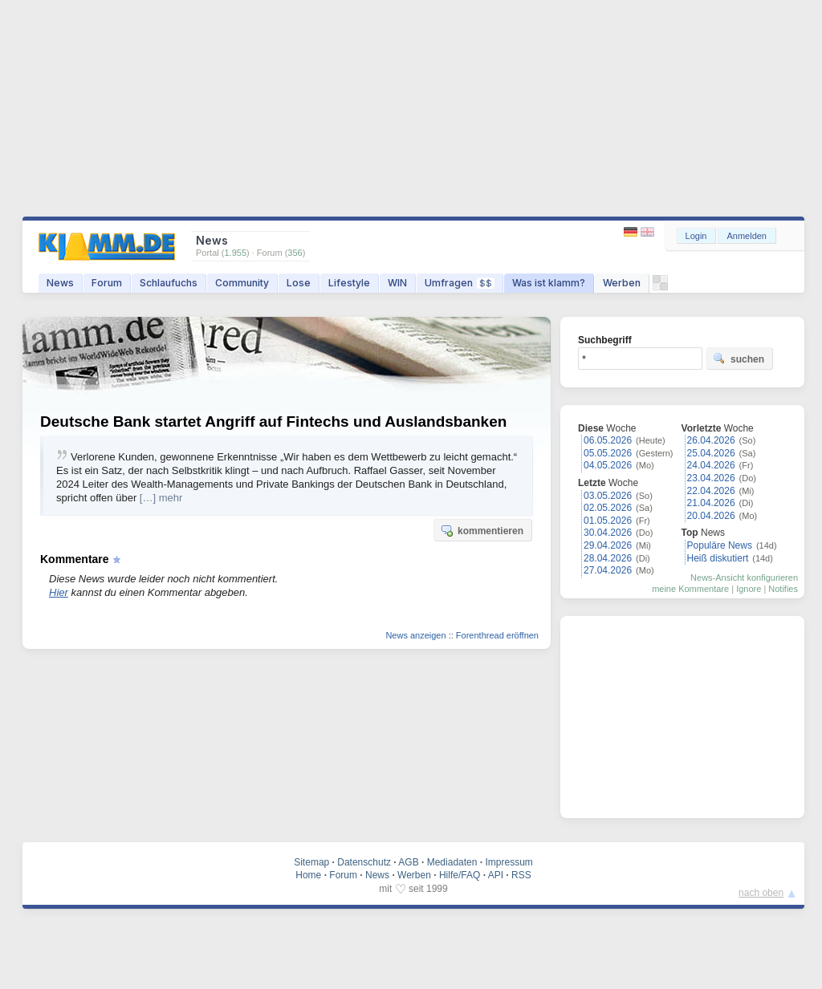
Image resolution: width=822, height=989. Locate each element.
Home (308, 875)
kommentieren (481, 530)
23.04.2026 (711, 478)
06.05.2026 (608, 440)
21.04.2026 (711, 503)
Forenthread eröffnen (497, 635)
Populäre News (719, 545)
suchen (738, 358)
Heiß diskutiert (718, 558)
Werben (622, 283)
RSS (521, 875)
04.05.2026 (608, 465)
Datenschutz (364, 862)
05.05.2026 (608, 453)
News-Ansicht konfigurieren (744, 577)
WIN (397, 283)
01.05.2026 (608, 520)
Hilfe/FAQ (459, 875)
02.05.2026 (608, 507)
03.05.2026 (608, 495)
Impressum (508, 862)
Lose (299, 283)
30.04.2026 (608, 532)
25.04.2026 (711, 453)
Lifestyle (349, 283)
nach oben (761, 892)
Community (242, 283)
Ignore (748, 589)
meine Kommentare (690, 589)
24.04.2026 (711, 465)
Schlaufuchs (168, 283)
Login (696, 236)
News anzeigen (415, 635)
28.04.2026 (608, 558)
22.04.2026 (711, 491)
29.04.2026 (608, 545)
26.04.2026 (711, 440)
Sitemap (311, 862)
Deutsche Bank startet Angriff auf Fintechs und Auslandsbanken (273, 421)
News (60, 283)
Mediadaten (452, 862)
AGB (408, 862)
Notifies (783, 589)
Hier (58, 592)
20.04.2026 (711, 515)
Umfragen (459, 283)
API (495, 875)
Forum (107, 283)
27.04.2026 (608, 570)
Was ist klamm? (548, 283)
